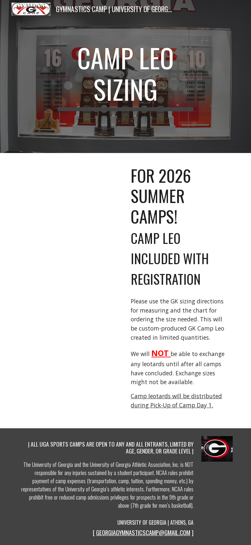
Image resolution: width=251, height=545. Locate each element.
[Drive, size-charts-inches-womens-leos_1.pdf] (70, 199)
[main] (125, 76)
